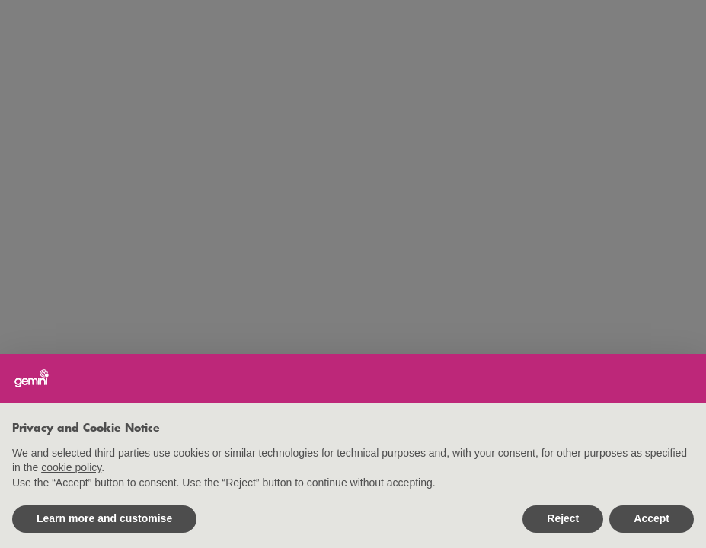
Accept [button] (651, 518)
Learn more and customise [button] (104, 518)
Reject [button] (563, 518)
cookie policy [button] (71, 467)
